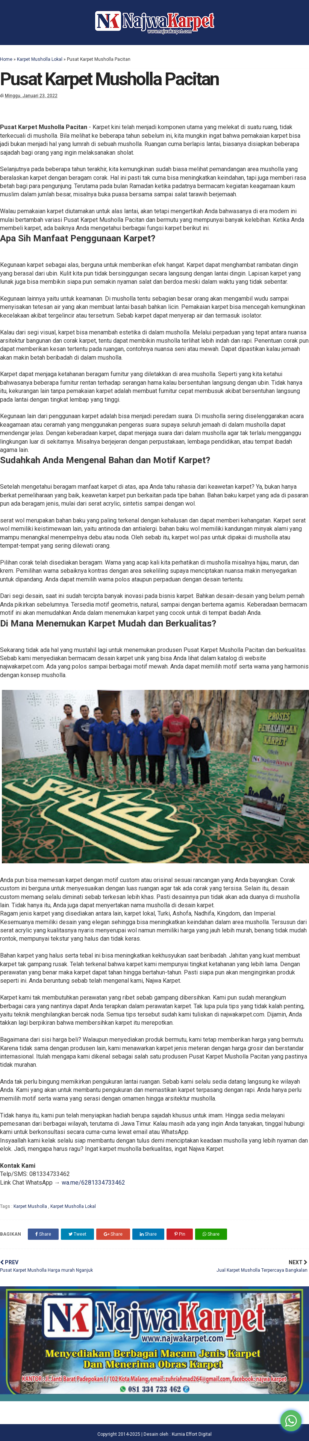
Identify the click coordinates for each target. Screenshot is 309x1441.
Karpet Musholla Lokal (39, 59)
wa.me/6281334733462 (93, 1182)
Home (6, 59)
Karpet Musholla (31, 1206)
